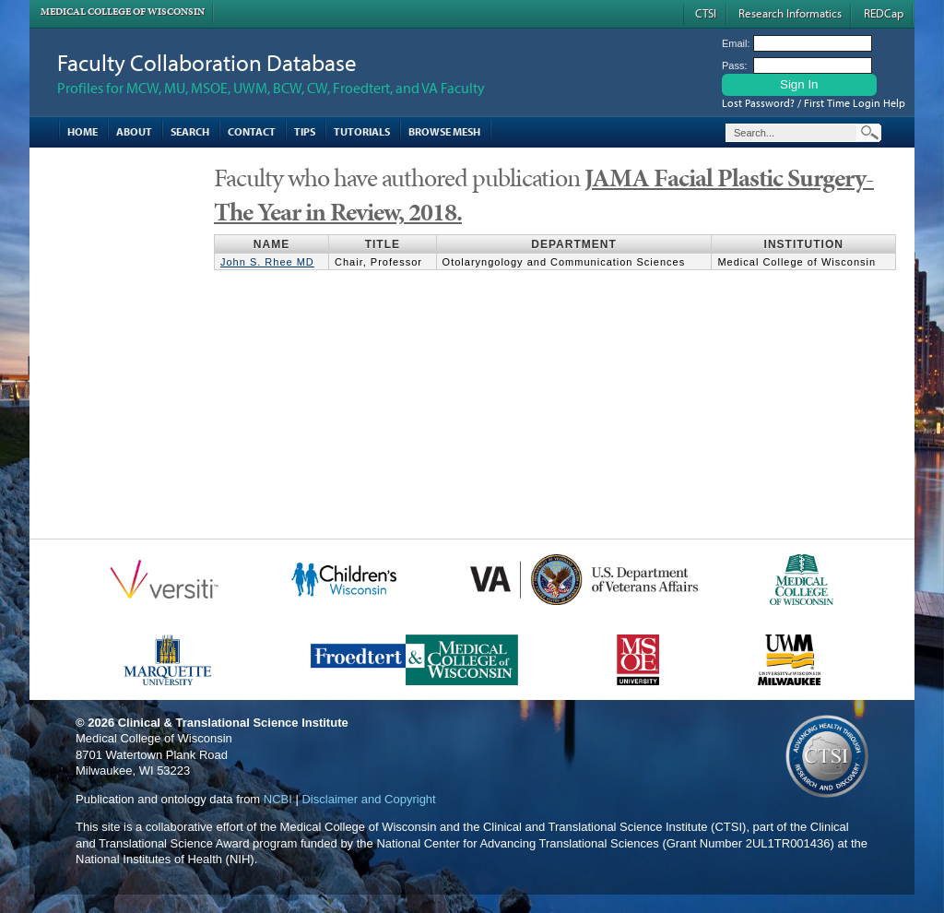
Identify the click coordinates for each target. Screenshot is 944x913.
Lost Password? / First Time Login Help (813, 103)
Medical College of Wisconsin (123, 11)
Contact (252, 131)
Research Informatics (790, 13)
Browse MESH (444, 131)
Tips (304, 131)
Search (190, 131)
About (134, 131)
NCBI (278, 799)
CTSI (705, 13)
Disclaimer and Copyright (368, 799)
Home (82, 131)
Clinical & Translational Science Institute (233, 722)
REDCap (883, 13)
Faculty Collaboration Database (207, 62)
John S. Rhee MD (267, 261)
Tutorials (362, 131)
